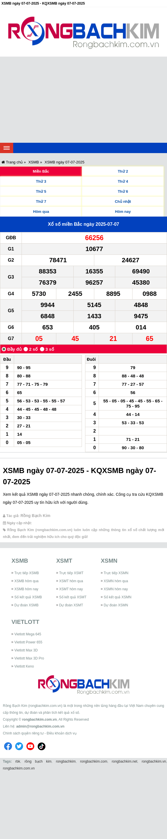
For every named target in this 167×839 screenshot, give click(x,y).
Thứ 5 (41, 191)
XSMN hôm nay (116, 589)
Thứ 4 (123, 181)
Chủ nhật (123, 201)
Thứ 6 (123, 191)
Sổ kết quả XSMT (73, 597)
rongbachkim (66, 761)
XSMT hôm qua (71, 581)
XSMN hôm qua (116, 581)
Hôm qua (41, 211)
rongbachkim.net (124, 761)
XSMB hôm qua (26, 581)
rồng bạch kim (37, 761)
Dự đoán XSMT (71, 605)
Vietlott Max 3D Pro (29, 658)
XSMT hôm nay (71, 589)
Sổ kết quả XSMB (28, 597)
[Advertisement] (83, 99)
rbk (17, 761)
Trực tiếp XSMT (71, 573)
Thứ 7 (41, 201)
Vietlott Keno (24, 666)
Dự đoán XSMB (26, 605)
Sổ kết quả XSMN (117, 597)
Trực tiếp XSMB (26, 573)
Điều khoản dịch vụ (61, 733)
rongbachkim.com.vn (39, 720)
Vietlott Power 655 (28, 642)
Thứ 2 (123, 171)
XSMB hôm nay (26, 589)
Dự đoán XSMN (116, 605)
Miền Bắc (41, 171)
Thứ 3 (41, 181)
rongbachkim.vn (154, 761)
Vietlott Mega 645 (27, 634)
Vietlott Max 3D (26, 650)
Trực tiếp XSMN (116, 573)
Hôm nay (123, 211)
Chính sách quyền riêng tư (23, 733)
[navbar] (6, 148)
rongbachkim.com (94, 761)
